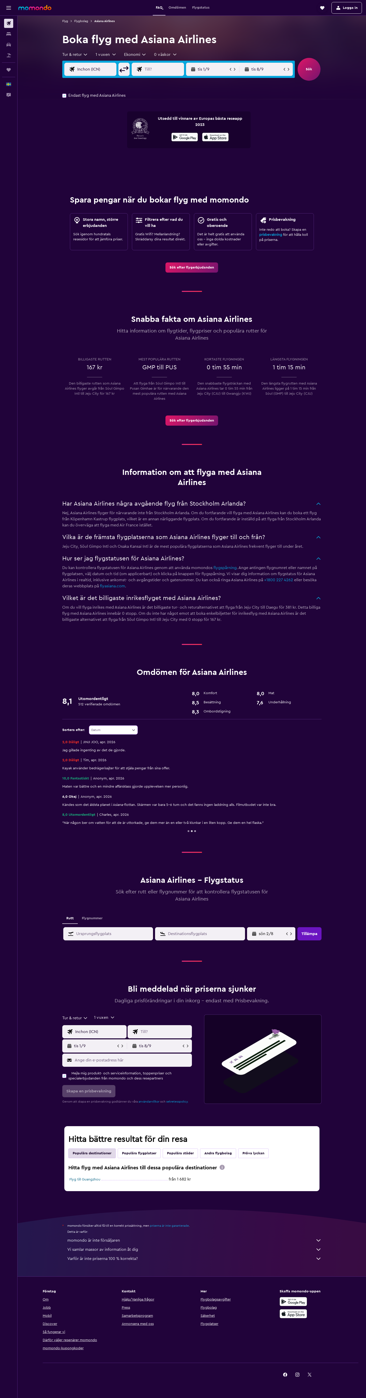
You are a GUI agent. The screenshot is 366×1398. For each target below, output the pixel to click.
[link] (191, 267)
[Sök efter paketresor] (8, 55)
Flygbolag (81, 21)
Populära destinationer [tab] (92, 1153)
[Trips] (8, 70)
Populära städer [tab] (180, 1153)
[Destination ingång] (168, 69)
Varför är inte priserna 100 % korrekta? (194, 1259)
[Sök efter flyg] (8, 23)
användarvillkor (149, 1101)
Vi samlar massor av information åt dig (194, 1249)
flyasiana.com (112, 586)
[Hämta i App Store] (215, 137)
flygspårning (225, 568)
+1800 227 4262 (278, 580)
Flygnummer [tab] (92, 918)
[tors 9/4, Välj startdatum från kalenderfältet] (272, 933)
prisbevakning (270, 235)
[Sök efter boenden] (8, 34)
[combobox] (75, 55)
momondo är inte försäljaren (194, 1240)
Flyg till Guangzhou (84, 1179)
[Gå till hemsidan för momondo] (34, 7)
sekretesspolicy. (177, 1101)
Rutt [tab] (70, 918)
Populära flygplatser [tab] (139, 1153)
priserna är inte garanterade (169, 1225)
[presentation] (215, 137)
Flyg (65, 21)
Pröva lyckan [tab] (253, 1153)
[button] (8, 7)
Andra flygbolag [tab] (218, 1153)
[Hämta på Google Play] (184, 137)
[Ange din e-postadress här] (132, 1060)
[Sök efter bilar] (8, 45)
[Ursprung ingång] (101, 69)
